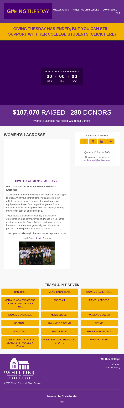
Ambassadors (61, 10)
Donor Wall (110, 10)
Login (61, 401)
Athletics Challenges (86, 10)
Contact (116, 364)
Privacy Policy (113, 367)
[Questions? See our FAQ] (107, 152)
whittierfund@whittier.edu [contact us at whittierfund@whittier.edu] (97, 160)
